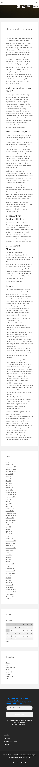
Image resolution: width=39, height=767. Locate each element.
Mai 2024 (8, 502)
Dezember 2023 (11, 513)
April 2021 (8, 580)
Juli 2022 (8, 552)
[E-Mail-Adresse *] (19, 708)
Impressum (7, 738)
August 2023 (9, 522)
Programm (9, 674)
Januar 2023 (9, 539)
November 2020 (11, 592)
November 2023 (11, 515)
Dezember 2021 (10, 569)
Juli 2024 (8, 499)
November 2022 (11, 543)
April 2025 (9, 483)
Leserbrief (9, 672)
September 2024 (11, 497)
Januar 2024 (10, 511)
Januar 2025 (9, 490)
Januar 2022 (9, 566)
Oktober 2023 (10, 518)
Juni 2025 (9, 478)
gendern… (7, 745)
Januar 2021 (9, 587)
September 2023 (11, 520)
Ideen (7, 670)
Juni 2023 (9, 527)
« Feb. (7, 641)
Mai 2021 (8, 578)
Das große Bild (10, 667)
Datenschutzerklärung (19, 724)
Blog (7, 665)
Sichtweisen (9, 677)
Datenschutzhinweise (11, 741)
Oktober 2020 (10, 594)
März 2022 (9, 562)
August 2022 (9, 550)
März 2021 (9, 582)
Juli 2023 (8, 525)
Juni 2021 (8, 575)
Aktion (7, 663)
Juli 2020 (8, 599)
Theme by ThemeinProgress (27, 755)
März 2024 (9, 506)
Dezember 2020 (11, 589)
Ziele (7, 679)
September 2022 (11, 548)
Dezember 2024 (11, 492)
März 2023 (9, 534)
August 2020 (10, 596)
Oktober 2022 (10, 545)
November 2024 (11, 495)
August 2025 (9, 474)
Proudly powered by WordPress (20, 757)
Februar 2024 (10, 508)
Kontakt (6, 735)
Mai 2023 (8, 529)
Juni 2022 (9, 555)
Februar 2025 (10, 488)
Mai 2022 (8, 557)
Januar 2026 (9, 465)
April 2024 (9, 504)
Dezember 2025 (11, 467)
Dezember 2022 (11, 541)
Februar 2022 (10, 564)
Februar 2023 (10, 536)
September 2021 (11, 573)
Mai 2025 (8, 481)
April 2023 (9, 532)
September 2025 (11, 472)
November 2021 (10, 571)
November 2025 (11, 469)
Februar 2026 (10, 462)
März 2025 (9, 485)
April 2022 (9, 559)
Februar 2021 (9, 585)
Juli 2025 (8, 476)
